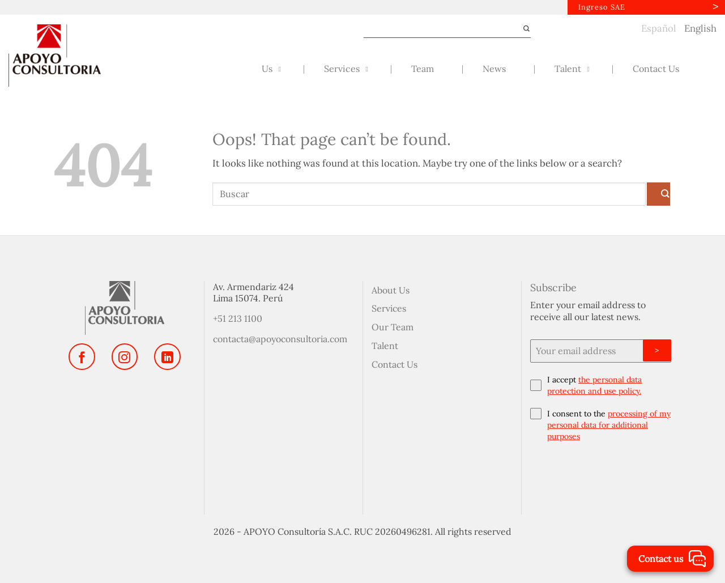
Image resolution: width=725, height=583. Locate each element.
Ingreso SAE (601, 7)
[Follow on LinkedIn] (167, 356)
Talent (385, 345)
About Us (391, 290)
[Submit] (522, 29)
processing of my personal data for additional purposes (609, 424)
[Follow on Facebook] (82, 356)
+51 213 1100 (237, 318)
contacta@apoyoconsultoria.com (280, 338)
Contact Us (394, 364)
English (700, 28)
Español (658, 28)
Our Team (392, 327)
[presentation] (600, 475)
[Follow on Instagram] (125, 356)
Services (389, 308)
